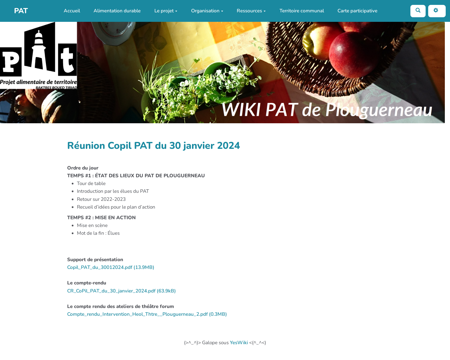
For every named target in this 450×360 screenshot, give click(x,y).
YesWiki (239, 342)
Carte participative (357, 10)
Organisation (207, 10)
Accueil (72, 10)
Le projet (165, 10)
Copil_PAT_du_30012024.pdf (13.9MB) (110, 267)
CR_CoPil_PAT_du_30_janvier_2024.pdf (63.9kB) (121, 291)
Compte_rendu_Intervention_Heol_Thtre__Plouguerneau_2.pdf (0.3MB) (147, 314)
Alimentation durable (117, 10)
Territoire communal (302, 10)
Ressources (251, 10)
